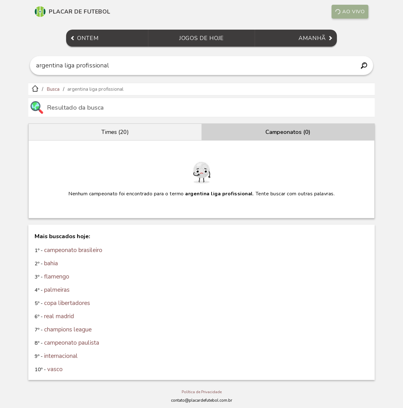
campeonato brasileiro (73, 250)
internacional (61, 356)
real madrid (59, 316)
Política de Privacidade (202, 391)
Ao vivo (350, 11)
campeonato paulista (71, 343)
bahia (51, 263)
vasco (55, 369)
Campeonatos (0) (287, 132)
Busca (53, 89)
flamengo (56, 277)
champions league (68, 329)
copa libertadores (67, 303)
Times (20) (115, 132)
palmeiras (57, 290)
